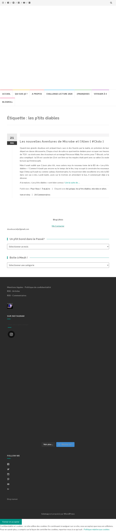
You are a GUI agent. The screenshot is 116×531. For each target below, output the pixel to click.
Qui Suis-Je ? (21, 93)
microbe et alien (99, 189)
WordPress (69, 514)
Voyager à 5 (100, 93)
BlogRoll (7, 102)
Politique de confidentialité (38, 287)
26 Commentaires (42, 195)
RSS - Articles (13, 291)
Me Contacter (58, 226)
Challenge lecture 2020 (59, 93)
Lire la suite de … (72, 182)
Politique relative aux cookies (96, 529)
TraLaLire (46, 189)
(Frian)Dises (83, 93)
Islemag (45, 514)
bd (67, 189)
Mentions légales (15, 287)
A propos (37, 93)
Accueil (6, 93)
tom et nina (25, 195)
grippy (72, 189)
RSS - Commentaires (16, 295)
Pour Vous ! (36, 189)
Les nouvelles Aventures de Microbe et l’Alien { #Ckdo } (62, 141)
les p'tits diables (83, 189)
